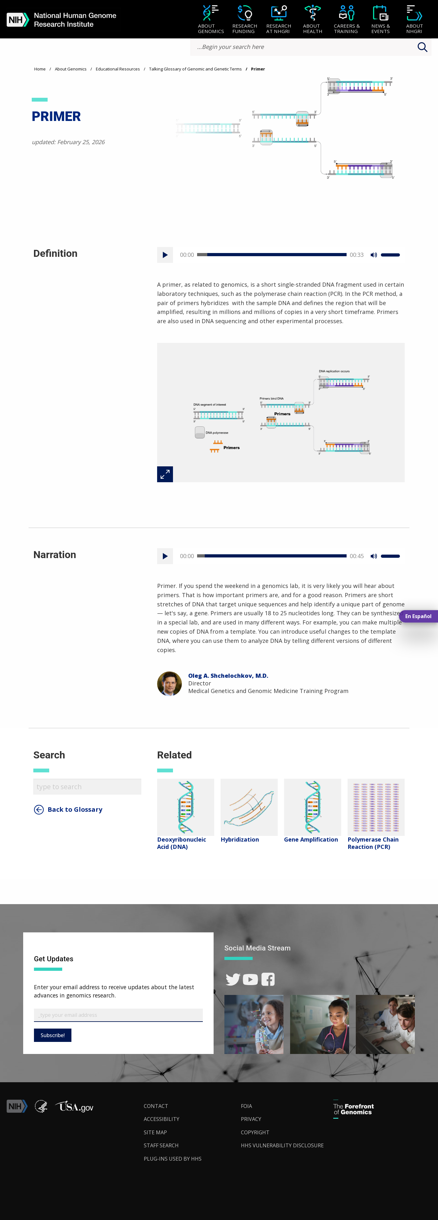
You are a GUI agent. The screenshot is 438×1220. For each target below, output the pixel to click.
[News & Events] (381, 20)
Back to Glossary (75, 809)
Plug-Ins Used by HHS (173, 1158)
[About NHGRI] (415, 20)
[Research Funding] (245, 20)
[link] (233, 979)
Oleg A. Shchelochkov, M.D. (228, 675)
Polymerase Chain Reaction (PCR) (373, 843)
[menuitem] (211, 19)
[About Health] (313, 20)
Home (40, 69)
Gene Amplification (311, 839)
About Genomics (71, 69)
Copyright (255, 1132)
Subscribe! (53, 1035)
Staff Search (161, 1145)
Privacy (251, 1119)
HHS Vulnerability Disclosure (282, 1145)
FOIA (246, 1106)
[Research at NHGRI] (279, 20)
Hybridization (240, 839)
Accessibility (161, 1119)
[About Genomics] (211, 20)
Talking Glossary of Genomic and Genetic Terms (195, 69)
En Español (418, 616)
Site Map (155, 1132)
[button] (74, 1110)
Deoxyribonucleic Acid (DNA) (181, 843)
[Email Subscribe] (118, 1015)
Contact (156, 1106)
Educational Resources (118, 69)
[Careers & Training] (347, 20)
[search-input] (310, 47)
